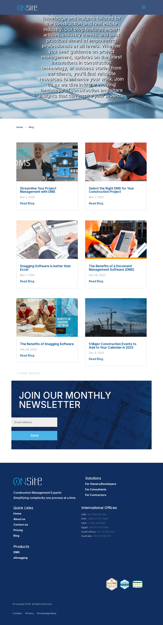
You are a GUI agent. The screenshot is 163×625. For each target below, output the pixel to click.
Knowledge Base (46, 613)
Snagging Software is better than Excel (45, 267)
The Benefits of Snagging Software (47, 344)
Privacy (29, 613)
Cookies (17, 613)
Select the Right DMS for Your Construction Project (111, 190)
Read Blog (27, 203)
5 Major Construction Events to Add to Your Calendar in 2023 (112, 345)
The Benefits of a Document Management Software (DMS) (111, 267)
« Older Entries (28, 373)
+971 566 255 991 (96, 514)
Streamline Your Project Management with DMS (38, 190)
